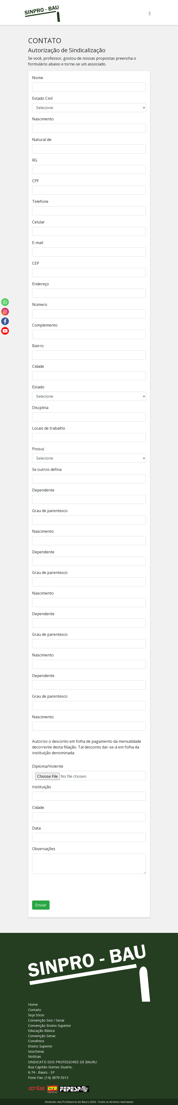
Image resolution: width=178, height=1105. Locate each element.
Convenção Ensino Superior (49, 1025)
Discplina (40, 407)
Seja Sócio (36, 1015)
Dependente (43, 490)
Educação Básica (41, 1030)
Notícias (34, 1056)
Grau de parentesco (50, 510)
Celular (38, 222)
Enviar (40, 905)
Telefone (40, 201)
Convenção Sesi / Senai (46, 1020)
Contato (34, 1009)
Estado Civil (42, 98)
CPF (35, 180)
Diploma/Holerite (47, 766)
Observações (43, 848)
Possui (38, 448)
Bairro (38, 345)
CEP (35, 263)
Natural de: (42, 139)
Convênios (36, 1041)
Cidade (38, 366)
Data (36, 828)
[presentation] (68, 887)
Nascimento (43, 119)
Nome (37, 77)
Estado (38, 387)
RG (34, 160)
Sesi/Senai (36, 1051)
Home (33, 1004)
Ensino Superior (40, 1046)
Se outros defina (47, 469)
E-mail (37, 242)
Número (39, 304)
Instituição (41, 786)
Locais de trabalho (48, 428)
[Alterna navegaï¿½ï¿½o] (150, 13)
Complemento (44, 325)
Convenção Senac (42, 1036)
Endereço (40, 283)
